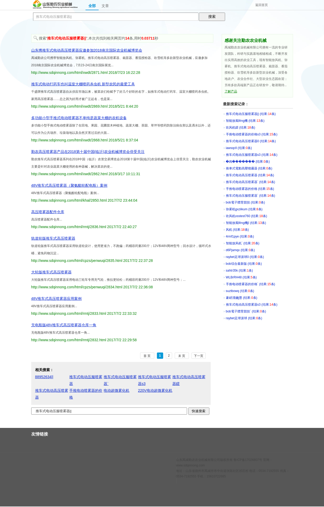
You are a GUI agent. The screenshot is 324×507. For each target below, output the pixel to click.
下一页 (198, 356)
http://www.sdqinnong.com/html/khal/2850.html (69, 200)
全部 (92, 6)
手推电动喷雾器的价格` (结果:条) (250, 284)
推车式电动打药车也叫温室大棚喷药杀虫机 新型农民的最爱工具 (83, 84)
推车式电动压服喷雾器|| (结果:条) (251, 114)
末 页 (181, 356)
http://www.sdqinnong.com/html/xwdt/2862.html (69, 174)
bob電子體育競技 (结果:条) (245, 202)
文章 (105, 6)
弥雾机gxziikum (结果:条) (244, 209)
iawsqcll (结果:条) (239, 148)
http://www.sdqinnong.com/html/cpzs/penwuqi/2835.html (77, 260)
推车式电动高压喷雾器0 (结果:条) (251, 141)
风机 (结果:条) (237, 230)
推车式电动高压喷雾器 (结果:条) (250, 175)
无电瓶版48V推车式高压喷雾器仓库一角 (64, 325)
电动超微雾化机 (116, 390)
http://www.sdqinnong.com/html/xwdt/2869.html (69, 106)
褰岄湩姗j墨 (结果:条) (241, 298)
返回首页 (261, 5)
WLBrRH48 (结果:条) (241, 277)
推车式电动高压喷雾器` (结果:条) (250, 182)
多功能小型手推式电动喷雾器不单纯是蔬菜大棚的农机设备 (79, 118)
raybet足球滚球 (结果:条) (244, 318)
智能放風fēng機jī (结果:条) (246, 223)
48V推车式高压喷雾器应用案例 (56, 298)
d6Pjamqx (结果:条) (240, 250)
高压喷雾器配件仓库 (47, 212)
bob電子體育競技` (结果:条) (246, 311)
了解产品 (231, 91)
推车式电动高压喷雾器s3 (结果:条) (252, 304)
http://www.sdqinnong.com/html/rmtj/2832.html (68, 340)
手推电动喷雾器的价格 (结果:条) (250, 189)
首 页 (147, 356)
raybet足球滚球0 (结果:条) (245, 257)
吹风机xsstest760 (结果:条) (246, 216)
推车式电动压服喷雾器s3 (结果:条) (252, 155)
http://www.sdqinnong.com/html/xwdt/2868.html (69, 140)
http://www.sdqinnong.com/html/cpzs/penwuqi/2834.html (77, 287)
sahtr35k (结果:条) (239, 270)
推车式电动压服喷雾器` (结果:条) (250, 195)
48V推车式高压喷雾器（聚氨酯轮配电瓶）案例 (69, 185)
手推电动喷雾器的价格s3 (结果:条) (252, 134)
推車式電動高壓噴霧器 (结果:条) (249, 168)
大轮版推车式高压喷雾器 (51, 272)
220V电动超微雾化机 (155, 390)
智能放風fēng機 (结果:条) (245, 121)
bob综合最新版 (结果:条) (244, 264)
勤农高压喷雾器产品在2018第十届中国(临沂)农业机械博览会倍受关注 (88, 152)
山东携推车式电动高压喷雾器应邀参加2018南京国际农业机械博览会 (86, 50)
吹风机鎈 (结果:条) (240, 127)
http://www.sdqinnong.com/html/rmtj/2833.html (68, 313)
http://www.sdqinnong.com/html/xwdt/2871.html (69, 72)
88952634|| (44, 377)
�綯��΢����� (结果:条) (248, 161)
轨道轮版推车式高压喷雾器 (53, 238)
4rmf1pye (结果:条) (240, 236)
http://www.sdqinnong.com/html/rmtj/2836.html (68, 227)
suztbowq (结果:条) (240, 291)
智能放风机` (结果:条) (242, 243)
